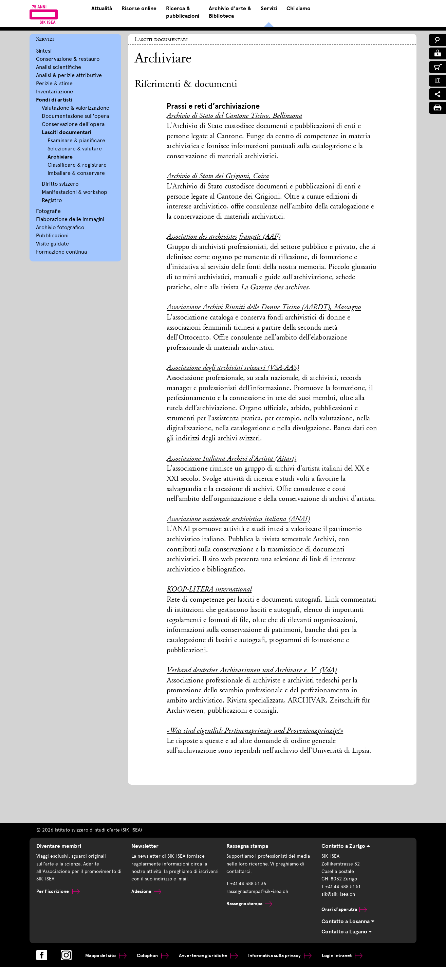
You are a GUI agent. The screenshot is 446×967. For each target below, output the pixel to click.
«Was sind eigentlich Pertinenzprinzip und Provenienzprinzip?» (255, 731)
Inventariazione (54, 91)
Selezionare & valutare (75, 148)
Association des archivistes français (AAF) (223, 237)
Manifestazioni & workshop (74, 192)
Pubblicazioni (52, 235)
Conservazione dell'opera (73, 124)
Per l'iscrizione (58, 891)
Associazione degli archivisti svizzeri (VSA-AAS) (233, 368)
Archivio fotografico (60, 227)
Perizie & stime (54, 83)
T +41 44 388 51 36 (246, 884)
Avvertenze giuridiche (208, 956)
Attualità (101, 8)
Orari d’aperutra (344, 909)
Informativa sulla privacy (280, 956)
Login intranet (342, 956)
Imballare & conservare (76, 173)
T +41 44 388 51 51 (340, 887)
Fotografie (48, 211)
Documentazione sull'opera (75, 116)
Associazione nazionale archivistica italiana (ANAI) (238, 519)
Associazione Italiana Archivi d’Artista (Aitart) (231, 459)
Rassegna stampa (249, 904)
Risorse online (139, 8)
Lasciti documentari (66, 132)
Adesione (146, 891)
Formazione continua (61, 252)
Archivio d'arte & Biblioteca (230, 12)
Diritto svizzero (60, 184)
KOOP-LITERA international (209, 590)
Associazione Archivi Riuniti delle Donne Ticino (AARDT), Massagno (264, 307)
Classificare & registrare (77, 165)
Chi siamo (298, 8)
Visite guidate (52, 243)
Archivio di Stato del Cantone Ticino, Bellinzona (234, 116)
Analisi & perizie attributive (69, 75)
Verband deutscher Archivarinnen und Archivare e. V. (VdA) (252, 670)
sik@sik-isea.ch (338, 894)
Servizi (269, 8)
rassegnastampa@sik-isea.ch (257, 891)
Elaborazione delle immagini (70, 219)
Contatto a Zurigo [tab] (345, 846)
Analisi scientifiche (58, 67)
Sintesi (44, 51)
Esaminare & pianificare (76, 140)
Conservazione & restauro (67, 59)
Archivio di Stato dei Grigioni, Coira (218, 176)
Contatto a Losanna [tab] (347, 921)
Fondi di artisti (54, 99)
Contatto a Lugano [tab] (346, 931)
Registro (52, 200)
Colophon (153, 956)
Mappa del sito (106, 956)
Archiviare (60, 156)
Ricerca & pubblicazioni (182, 12)
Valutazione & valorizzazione (75, 108)
